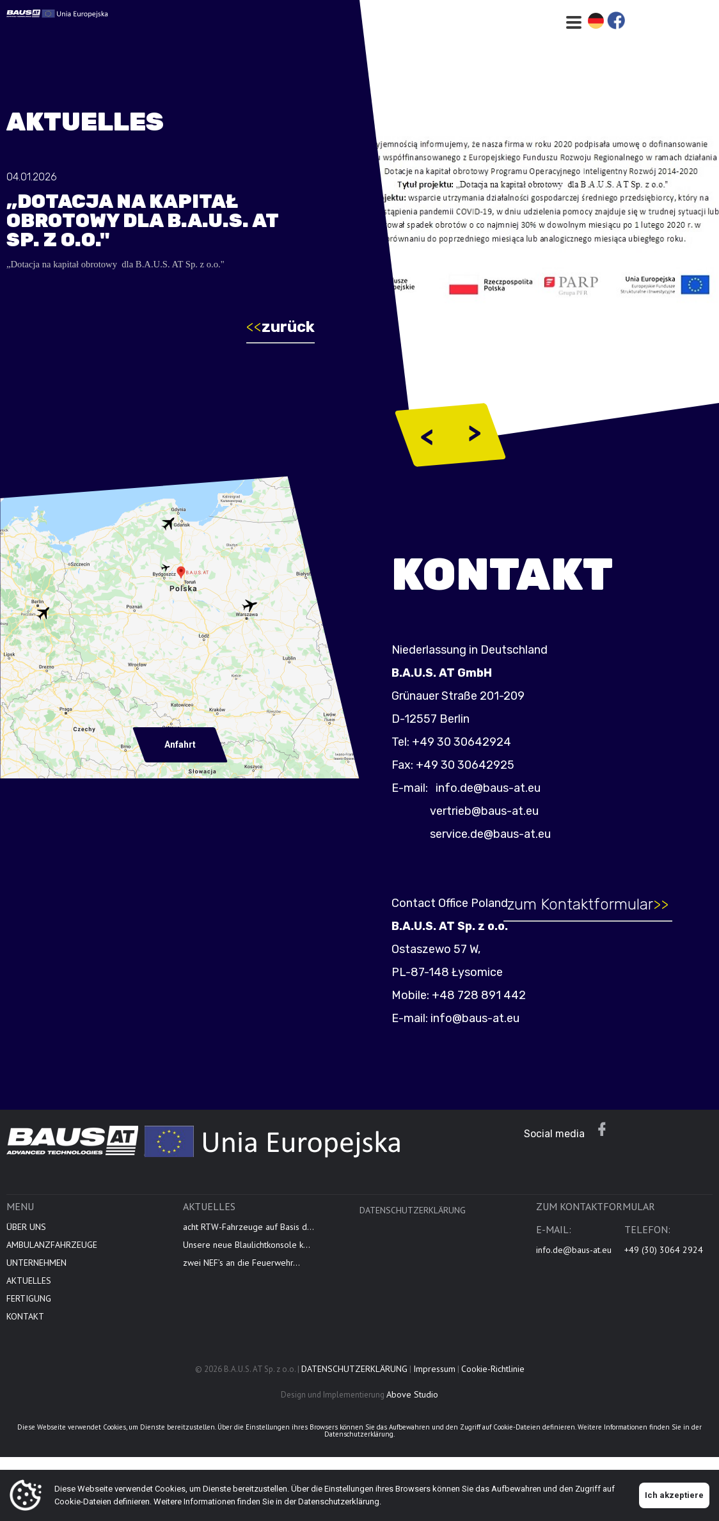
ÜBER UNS (26, 1235)
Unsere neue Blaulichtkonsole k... (246, 1253)
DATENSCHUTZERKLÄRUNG (413, 1218)
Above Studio (412, 1402)
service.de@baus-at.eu (498, 834)
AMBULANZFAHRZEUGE (51, 1253)
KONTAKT (25, 1324)
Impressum (434, 1377)
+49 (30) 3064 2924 (663, 1258)
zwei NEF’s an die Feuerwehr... (241, 1271)
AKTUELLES (28, 1289)
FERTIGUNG (28, 1306)
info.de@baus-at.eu (495, 788)
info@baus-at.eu (483, 1018)
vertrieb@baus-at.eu (492, 811)
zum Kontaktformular (595, 904)
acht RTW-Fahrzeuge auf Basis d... (248, 1235)
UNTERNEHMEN (36, 1271)
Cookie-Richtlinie (493, 1377)
